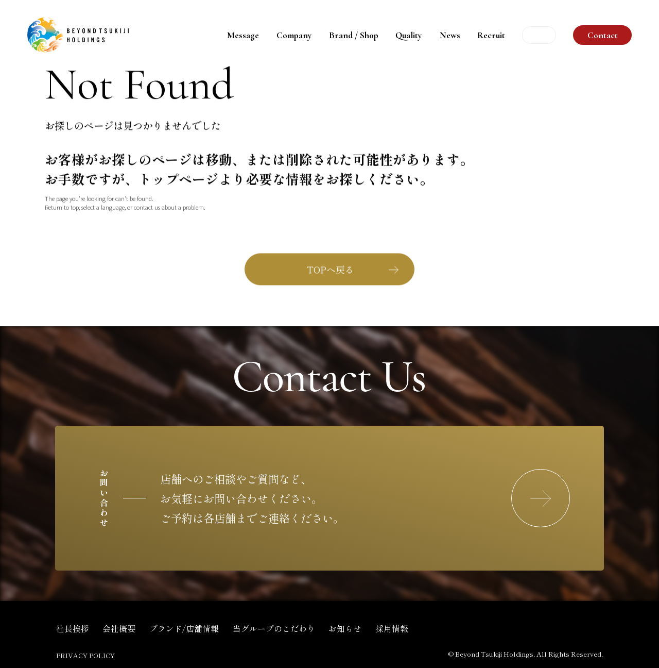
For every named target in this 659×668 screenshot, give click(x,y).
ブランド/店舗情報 (184, 628)
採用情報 (391, 628)
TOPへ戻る (330, 270)
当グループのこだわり (274, 628)
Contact (602, 35)
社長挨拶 (72, 628)
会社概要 (118, 628)
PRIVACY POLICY (85, 655)
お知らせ (344, 628)
